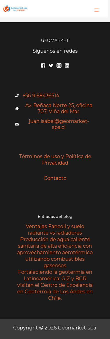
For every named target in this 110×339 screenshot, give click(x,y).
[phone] (37, 96)
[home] (55, 108)
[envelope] (55, 124)
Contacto (55, 178)
